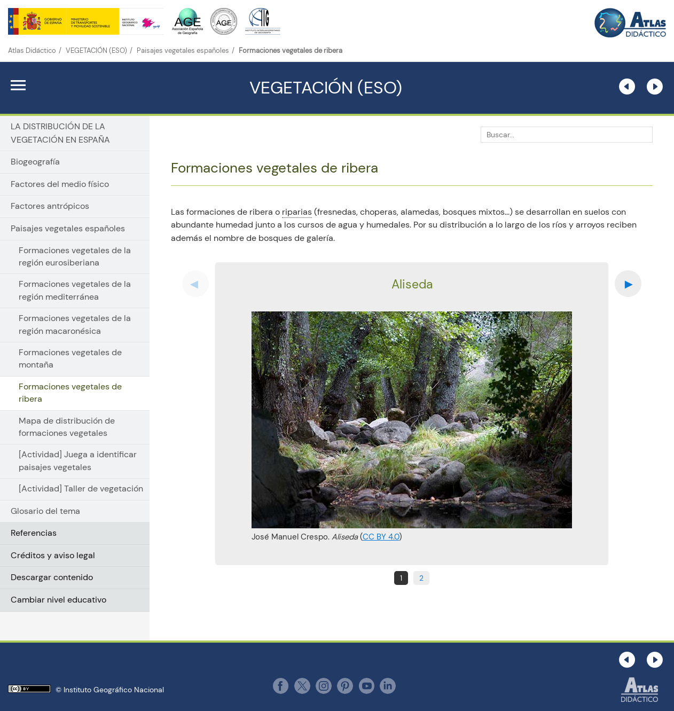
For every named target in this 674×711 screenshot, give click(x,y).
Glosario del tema (45, 511)
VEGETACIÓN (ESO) (96, 50)
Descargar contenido (52, 577)
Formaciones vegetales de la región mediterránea (75, 290)
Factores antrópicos (50, 206)
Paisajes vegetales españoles (183, 50)
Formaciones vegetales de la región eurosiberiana (75, 256)
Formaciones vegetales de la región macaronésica (75, 324)
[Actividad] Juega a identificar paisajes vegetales (78, 460)
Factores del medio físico (60, 184)
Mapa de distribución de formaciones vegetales (67, 427)
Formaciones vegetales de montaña (70, 358)
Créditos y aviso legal (53, 555)
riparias (297, 211)
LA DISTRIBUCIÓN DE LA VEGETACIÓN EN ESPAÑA (60, 133)
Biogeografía (35, 161)
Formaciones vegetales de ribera (70, 392)
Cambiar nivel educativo (58, 599)
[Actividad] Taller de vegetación (81, 488)
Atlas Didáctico (32, 50)
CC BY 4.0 (381, 537)
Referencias (34, 532)
